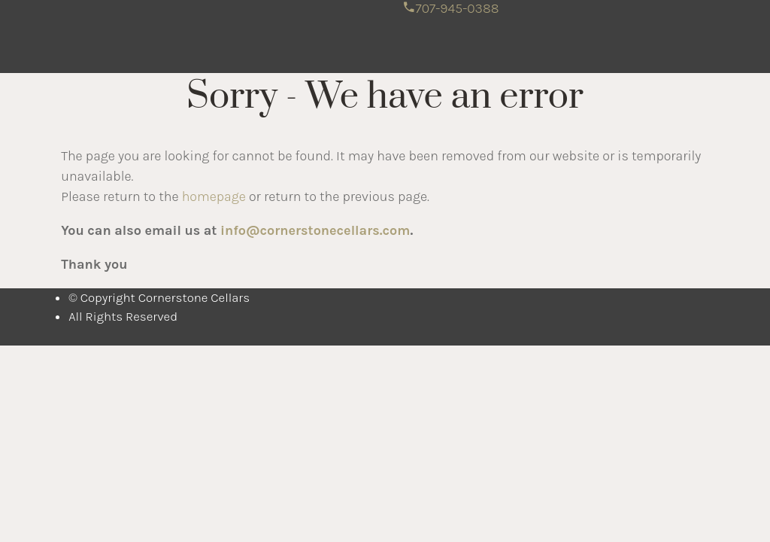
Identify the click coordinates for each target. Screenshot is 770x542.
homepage (214, 196)
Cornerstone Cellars (239, 23)
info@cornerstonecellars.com (315, 230)
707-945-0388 (450, 8)
